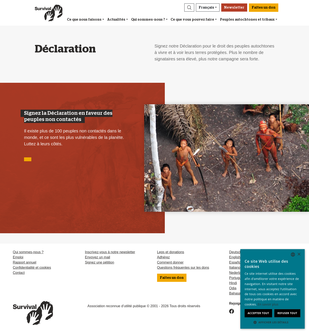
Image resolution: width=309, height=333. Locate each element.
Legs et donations (170, 252)
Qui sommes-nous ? (148, 19)
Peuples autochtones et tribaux (247, 19)
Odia (232, 288)
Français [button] (206, 7)
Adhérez (163, 257)
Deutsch (235, 252)
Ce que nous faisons (84, 19)
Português (237, 278)
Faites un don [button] (264, 7)
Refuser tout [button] (287, 313)
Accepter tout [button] (258, 313)
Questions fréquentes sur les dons (183, 267)
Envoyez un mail (97, 257)
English (234, 257)
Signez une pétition (99, 262)
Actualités (116, 19)
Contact (19, 273)
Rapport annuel (24, 262)
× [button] (298, 254)
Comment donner (170, 262)
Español (235, 262)
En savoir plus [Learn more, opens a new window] (268, 304)
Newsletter (234, 7)
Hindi (233, 283)
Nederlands (238, 273)
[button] (189, 7)
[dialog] (272, 289)
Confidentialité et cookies (32, 267)
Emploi (18, 257)
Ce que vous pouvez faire (192, 19)
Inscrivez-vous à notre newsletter (110, 252)
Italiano (234, 267)
